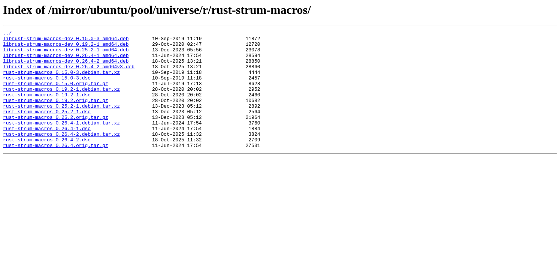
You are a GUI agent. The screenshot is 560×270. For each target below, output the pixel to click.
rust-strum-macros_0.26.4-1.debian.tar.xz (61, 141)
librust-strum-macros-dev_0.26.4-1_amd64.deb (65, 60)
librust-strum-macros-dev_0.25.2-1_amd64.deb (65, 54)
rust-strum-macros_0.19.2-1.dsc (47, 108)
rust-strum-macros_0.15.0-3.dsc (47, 87)
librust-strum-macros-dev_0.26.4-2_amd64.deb (65, 67)
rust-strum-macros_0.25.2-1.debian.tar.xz (61, 121)
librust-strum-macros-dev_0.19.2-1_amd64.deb (65, 47)
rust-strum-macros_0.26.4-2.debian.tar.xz (61, 155)
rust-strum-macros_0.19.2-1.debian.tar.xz (61, 101)
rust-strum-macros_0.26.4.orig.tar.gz (55, 168)
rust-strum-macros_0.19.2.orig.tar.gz (55, 114)
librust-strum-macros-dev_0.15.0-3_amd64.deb (65, 40)
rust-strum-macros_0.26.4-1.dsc (47, 148)
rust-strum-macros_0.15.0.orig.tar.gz (55, 94)
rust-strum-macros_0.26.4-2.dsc (47, 162)
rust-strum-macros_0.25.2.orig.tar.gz (55, 135)
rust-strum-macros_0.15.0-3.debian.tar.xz (61, 81)
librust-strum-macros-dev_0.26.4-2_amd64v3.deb (68, 74)
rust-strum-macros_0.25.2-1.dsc (47, 128)
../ (7, 33)
